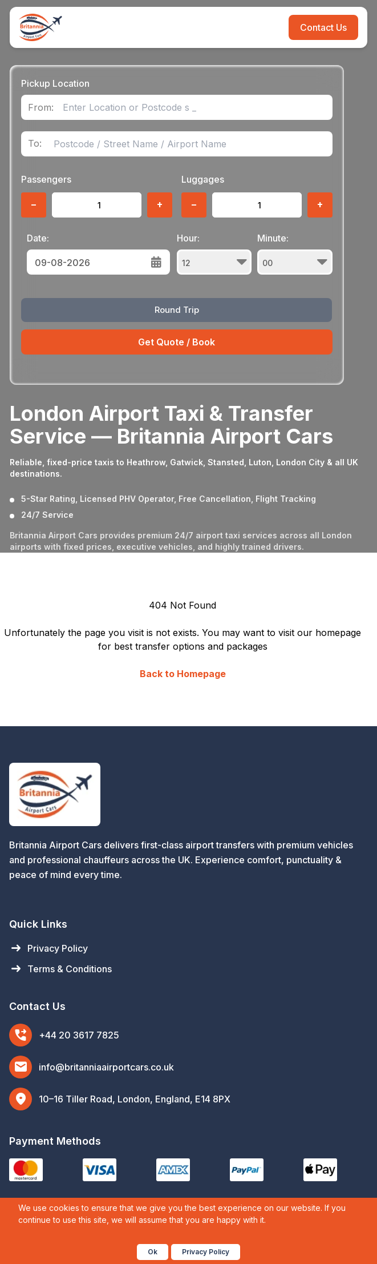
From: (41, 107)
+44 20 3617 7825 (79, 1035)
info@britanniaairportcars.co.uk (106, 1067)
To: (35, 143)
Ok (152, 1251)
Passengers (46, 179)
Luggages (202, 179)
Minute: (295, 253)
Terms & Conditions (60, 969)
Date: (38, 238)
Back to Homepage (183, 673)
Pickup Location (55, 83)
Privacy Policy (48, 948)
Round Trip (177, 309)
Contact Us (323, 27)
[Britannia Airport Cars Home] (188, 794)
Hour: (214, 253)
